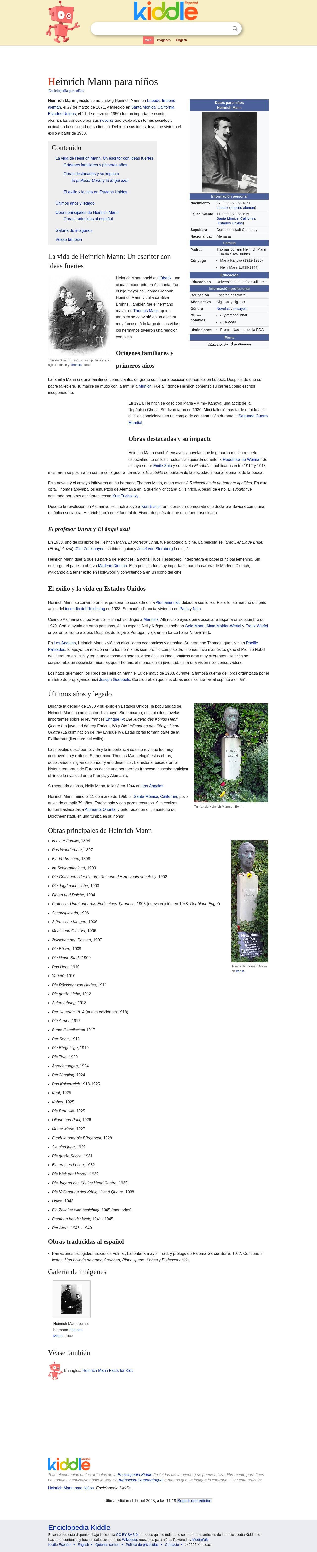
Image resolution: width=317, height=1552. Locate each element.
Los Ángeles (65, 643)
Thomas (76, 365)
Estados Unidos (230, 223)
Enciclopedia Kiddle (135, 1475)
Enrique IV (115, 719)
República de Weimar (242, 459)
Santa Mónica (227, 218)
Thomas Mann (146, 311)
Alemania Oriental (100, 809)
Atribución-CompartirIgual (141, 1480)
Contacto (172, 1545)
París (184, 609)
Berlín (240, 971)
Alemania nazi (168, 602)
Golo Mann (194, 626)
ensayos (240, 309)
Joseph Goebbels (114, 680)
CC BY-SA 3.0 (127, 1535)
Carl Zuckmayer (90, 549)
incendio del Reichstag (85, 609)
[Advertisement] (158, 59)
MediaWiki (200, 1540)
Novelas (223, 309)
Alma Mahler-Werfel (223, 626)
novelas (106, 120)
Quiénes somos (107, 1545)
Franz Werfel (256, 626)
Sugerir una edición (194, 1501)
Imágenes (164, 40)
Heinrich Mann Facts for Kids (107, 1370)
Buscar (235, 28)
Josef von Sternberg (155, 549)
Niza (197, 609)
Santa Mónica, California (155, 796)
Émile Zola (162, 466)
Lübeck (222, 208)
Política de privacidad (142, 1545)
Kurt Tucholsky (125, 496)
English (181, 40)
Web (148, 40)
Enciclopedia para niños (66, 91)
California (248, 218)
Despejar (224, 28)
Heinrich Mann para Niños (71, 1488)
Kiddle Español (59, 1545)
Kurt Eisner (151, 506)
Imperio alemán (242, 208)
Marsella (151, 619)
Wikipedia (129, 1540)
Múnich (145, 386)
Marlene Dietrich (112, 566)
